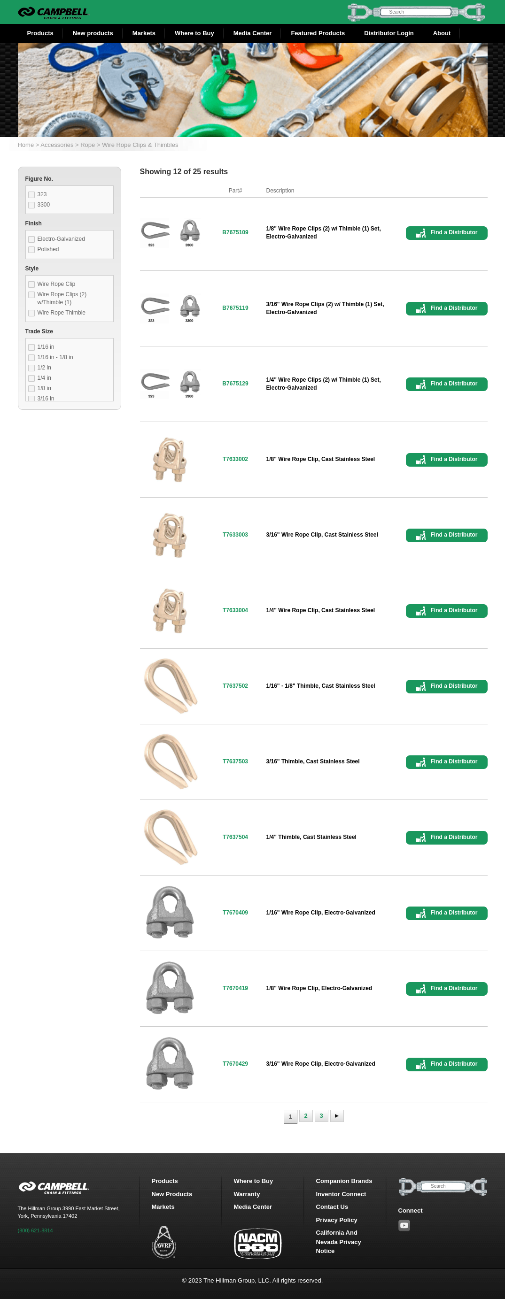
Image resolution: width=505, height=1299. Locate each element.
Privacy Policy (336, 1219)
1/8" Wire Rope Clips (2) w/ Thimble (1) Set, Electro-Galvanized (323, 232)
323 (42, 194)
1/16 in (46, 347)
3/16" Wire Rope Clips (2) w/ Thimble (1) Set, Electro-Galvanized (325, 308)
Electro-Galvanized (61, 239)
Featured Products (318, 33)
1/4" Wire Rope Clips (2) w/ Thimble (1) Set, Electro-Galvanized (323, 384)
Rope (87, 144)
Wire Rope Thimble (61, 312)
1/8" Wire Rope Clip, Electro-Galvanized (319, 988)
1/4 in (44, 378)
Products (40, 33)
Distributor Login (388, 33)
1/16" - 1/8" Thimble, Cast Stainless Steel (320, 686)
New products (93, 33)
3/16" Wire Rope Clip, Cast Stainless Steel (322, 534)
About (442, 33)
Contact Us (332, 1206)
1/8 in (44, 388)
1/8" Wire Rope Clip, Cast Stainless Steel (320, 459)
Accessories (56, 144)
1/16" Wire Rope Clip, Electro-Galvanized (320, 912)
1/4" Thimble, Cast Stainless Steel (311, 837)
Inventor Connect (341, 1194)
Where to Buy (194, 33)
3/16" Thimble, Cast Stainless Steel (313, 761)
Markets (143, 33)
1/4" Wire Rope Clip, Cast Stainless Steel (320, 610)
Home (26, 144)
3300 (44, 204)
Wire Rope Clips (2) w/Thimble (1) (62, 298)
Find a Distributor (454, 232)
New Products (172, 1194)
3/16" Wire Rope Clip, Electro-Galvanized (320, 1064)
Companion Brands (344, 1180)
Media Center (252, 33)
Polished (48, 249)
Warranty (247, 1194)
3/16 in (46, 398)
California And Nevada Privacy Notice (338, 1241)
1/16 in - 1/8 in (55, 357)
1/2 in (44, 367)
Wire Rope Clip (57, 284)
